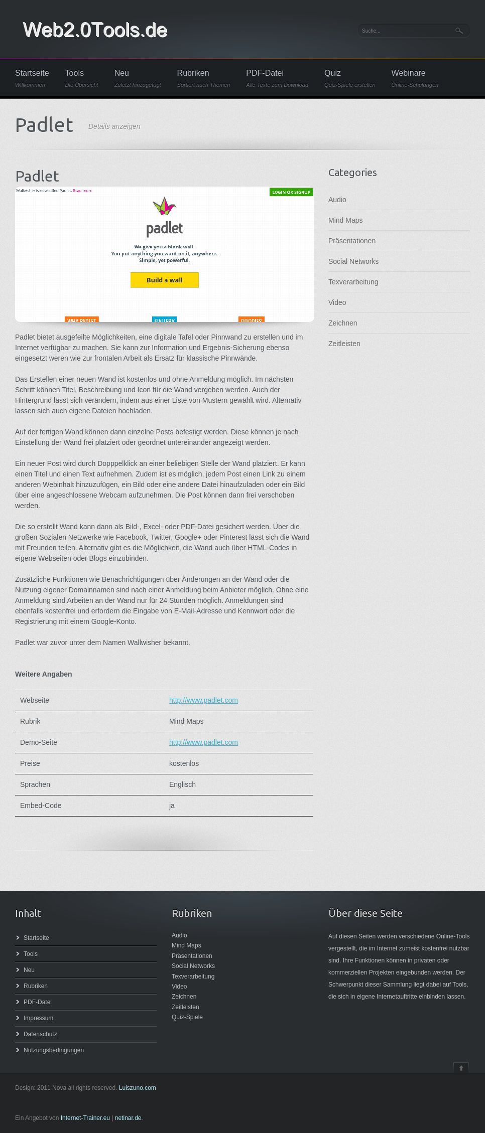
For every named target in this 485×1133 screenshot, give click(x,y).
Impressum (38, 1018)
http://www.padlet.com (203, 700)
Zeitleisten (344, 344)
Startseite (32, 78)
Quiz (350, 78)
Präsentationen (352, 241)
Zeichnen (342, 323)
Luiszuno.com (137, 1087)
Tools (81, 78)
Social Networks (353, 261)
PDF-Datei (277, 78)
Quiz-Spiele (187, 1017)
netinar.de (128, 1117)
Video (337, 302)
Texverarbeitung (353, 282)
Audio (337, 200)
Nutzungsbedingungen (54, 1050)
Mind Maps (345, 220)
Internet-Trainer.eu (85, 1117)
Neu (137, 78)
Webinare (415, 78)
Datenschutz (40, 1034)
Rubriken (203, 78)
